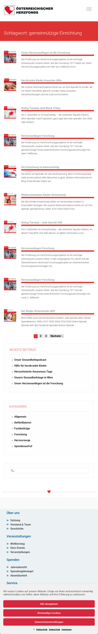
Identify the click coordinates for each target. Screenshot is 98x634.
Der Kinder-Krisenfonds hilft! (38, 311)
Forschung (20, 434)
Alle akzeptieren (49, 604)
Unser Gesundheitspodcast (30, 359)
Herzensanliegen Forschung (37, 135)
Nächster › (56, 336)
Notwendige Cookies (49, 613)
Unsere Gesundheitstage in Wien (33, 377)
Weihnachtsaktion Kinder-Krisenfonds (43, 194)
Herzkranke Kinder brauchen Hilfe (41, 80)
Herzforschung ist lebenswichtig (40, 167)
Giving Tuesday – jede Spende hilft (41, 222)
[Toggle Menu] (89, 8)
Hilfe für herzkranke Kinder (30, 365)
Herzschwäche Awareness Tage (33, 371)
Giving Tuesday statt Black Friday (41, 108)
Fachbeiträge (22, 428)
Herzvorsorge (22, 440)
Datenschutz (41, 629)
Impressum (67, 629)
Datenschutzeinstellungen (49, 622)
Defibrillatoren (22, 422)
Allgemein (20, 416)
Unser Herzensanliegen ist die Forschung (45, 52)
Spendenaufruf (23, 446)
